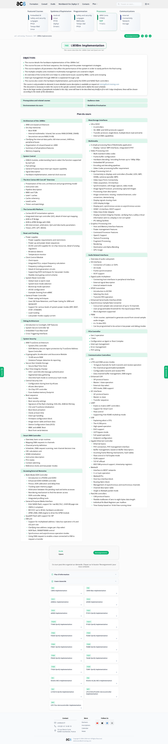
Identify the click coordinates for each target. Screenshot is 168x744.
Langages (34, 21)
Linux (32, 29)
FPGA (32, 24)
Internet (125, 15)
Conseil (44, 4)
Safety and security (38, 18)
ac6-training (21, 36)
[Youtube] (97, 723)
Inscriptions (86, 725)
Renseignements (132, 36)
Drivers (56, 26)
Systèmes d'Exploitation (61, 11)
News (84, 731)
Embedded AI (35, 15)
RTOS (55, 21)
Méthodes (80, 21)
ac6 (15, 36)
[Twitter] (102, 723)
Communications (127, 11)
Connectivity (127, 18)
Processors (101, 11)
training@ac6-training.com (109, 84)
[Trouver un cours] (130, 4)
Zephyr (56, 24)
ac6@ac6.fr (61, 723)
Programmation (80, 11)
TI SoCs (102, 24)
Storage (125, 24)
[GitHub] (112, 723)
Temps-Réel (35, 26)
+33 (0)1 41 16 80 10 (64, 726)
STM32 (102, 18)
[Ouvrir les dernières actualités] (2, 372)
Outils (53, 4)
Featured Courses (35, 11)
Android (56, 15)
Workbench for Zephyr (69, 4)
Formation (34, 4)
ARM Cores (103, 15)
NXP (101, 21)
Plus (94, 4)
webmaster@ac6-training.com (82, 741)
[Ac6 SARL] (68, 739)
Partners (85, 722)
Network (125, 21)
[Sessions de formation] (166, 372)
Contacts (85, 4)
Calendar (85, 728)
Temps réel (80, 24)
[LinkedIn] (107, 723)
